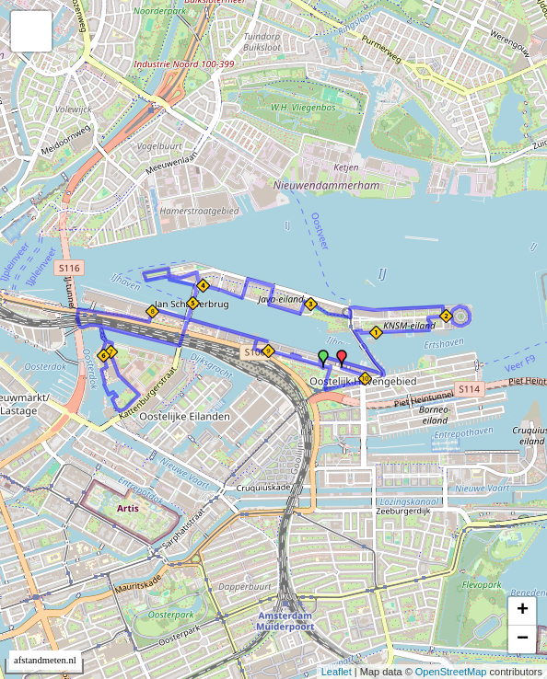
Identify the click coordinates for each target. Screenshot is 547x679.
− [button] (523, 639)
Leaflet (336, 671)
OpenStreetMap (451, 671)
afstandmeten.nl (45, 660)
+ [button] (523, 611)
